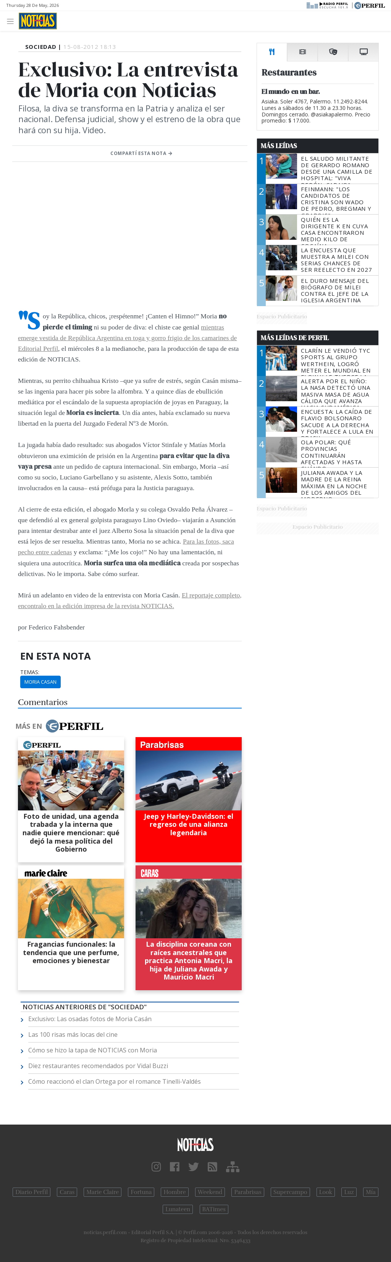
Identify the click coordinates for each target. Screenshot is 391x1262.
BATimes (214, 1209)
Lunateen (177, 1209)
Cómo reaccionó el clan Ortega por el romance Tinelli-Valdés (114, 1081)
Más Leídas (279, 145)
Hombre (174, 1192)
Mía (371, 1192)
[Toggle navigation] (12, 21)
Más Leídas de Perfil (295, 337)
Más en (59, 726)
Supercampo (290, 1192)
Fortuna (141, 1192)
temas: (29, 672)
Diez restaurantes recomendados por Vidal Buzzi (98, 1066)
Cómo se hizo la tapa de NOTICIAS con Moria (92, 1050)
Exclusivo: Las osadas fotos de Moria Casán (90, 1019)
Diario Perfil (31, 1192)
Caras (67, 1192)
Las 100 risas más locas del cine (73, 1034)
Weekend (210, 1192)
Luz (349, 1192)
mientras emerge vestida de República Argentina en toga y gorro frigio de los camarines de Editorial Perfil (127, 337)
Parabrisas (247, 1192)
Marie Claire (102, 1192)
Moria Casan (40, 681)
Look (326, 1192)
